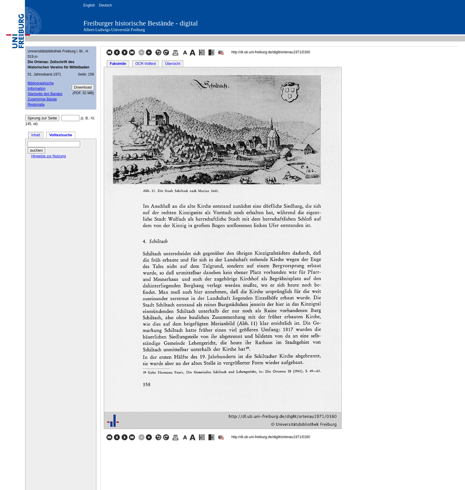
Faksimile (118, 64)
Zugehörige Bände (42, 99)
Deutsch (105, 5)
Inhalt (35, 135)
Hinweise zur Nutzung (48, 156)
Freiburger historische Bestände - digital (140, 23)
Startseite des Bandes (45, 94)
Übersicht (172, 64)
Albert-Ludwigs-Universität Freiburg (114, 30)
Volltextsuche (60, 135)
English (89, 5)
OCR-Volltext (145, 64)
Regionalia (36, 105)
